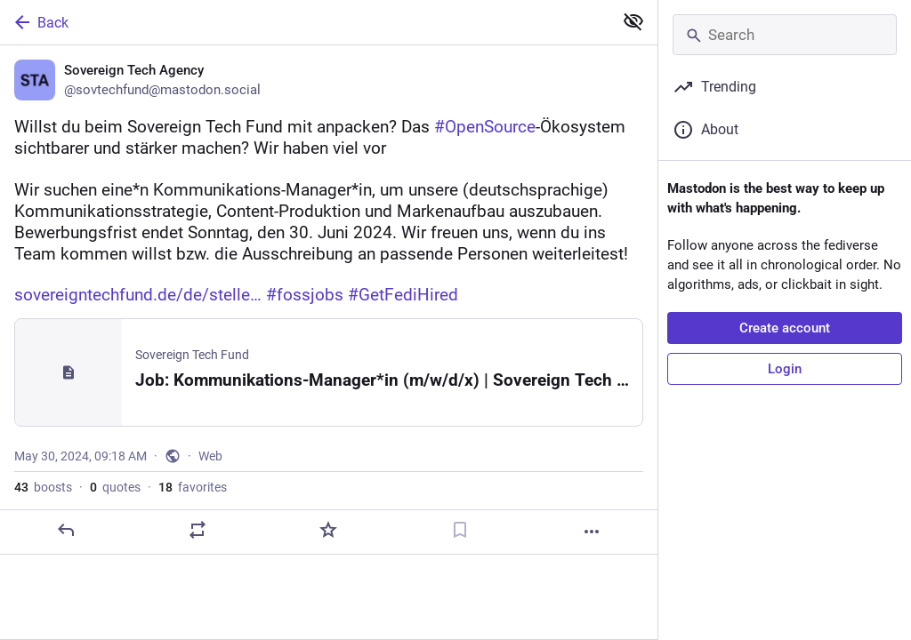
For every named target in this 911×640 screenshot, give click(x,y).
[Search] (785, 34)
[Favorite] (328, 529)
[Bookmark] (460, 529)
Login (785, 369)
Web (210, 456)
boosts (43, 487)
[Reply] (66, 529)
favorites (192, 487)
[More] (591, 531)
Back (40, 22)
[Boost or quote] (197, 529)
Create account (784, 328)
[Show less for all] (633, 21)
